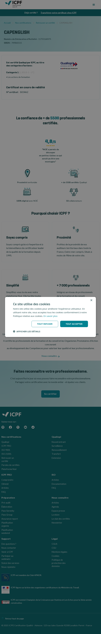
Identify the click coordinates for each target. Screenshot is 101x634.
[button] (26, 331)
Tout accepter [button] (74, 323)
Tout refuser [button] (45, 323)
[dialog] (50, 317)
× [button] (91, 300)
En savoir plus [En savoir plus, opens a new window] (51, 316)
